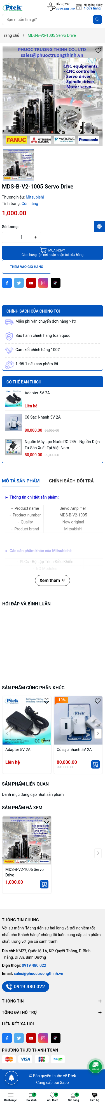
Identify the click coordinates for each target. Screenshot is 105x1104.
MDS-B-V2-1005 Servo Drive (24, 872)
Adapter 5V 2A (37, 393)
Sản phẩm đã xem (22, 807)
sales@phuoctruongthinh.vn (38, 973)
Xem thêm (52, 580)
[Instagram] (43, 283)
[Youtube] (31, 283)
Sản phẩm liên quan (25, 784)
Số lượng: (10, 226)
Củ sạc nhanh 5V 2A (43, 417)
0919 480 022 (65, 9)
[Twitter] (19, 283)
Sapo (64, 1082)
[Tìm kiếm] (97, 19)
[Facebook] (7, 283)
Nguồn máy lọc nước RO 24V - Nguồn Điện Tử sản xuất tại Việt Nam (62, 444)
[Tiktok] (55, 283)
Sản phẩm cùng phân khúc (33, 687)
